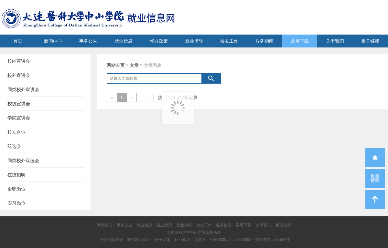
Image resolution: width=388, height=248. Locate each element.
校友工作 (229, 41)
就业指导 (194, 41)
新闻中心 (53, 41)
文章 (134, 65)
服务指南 (264, 41)
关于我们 (335, 41)
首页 (17, 41)
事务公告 (88, 41)
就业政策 (159, 41)
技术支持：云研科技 (272, 239)
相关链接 (370, 41)
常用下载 (300, 41)
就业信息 (123, 41)
